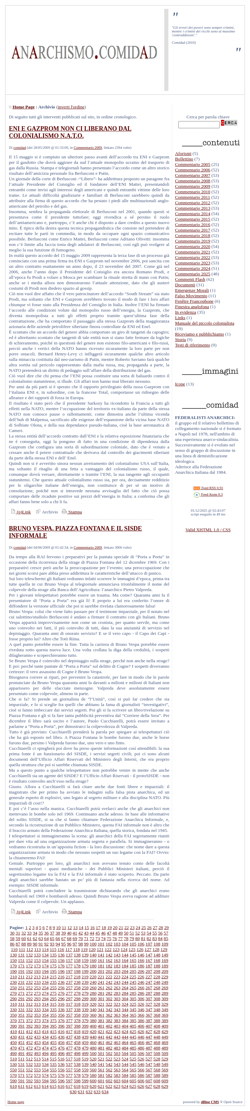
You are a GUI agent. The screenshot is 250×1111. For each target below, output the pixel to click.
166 (141, 960)
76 (114, 938)
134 (45, 954)
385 (132, 1020)
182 (109, 965)
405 (132, 1026)
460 (93, 1042)
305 (132, 998)
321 (101, 1004)
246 (141, 982)
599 (85, 1080)
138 (77, 954)
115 (53, 949)
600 (93, 1080)
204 (125, 971)
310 (13, 1004)
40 (69, 933)
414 (45, 1031)
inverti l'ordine (71, 106)
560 (93, 1069)
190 (13, 971)
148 (156, 954)
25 (143, 927)
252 (29, 987)
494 (45, 1053)
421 (101, 1031)
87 (18, 943)
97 (75, 943)
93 (52, 943)
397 (69, 1026)
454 (45, 1042)
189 (165, 965)
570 (13, 1075)
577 (69, 1075)
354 (45, 1015)
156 (61, 960)
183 (117, 965)
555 (53, 1069)
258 (77, 987)
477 (69, 1047)
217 (69, 976)
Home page (16, 1102)
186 (141, 965)
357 (69, 1015)
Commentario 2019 (192, 241)
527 (148, 1058)
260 (93, 987)
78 (126, 938)
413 (37, 1031)
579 (85, 1075)
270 (13, 993)
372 (29, 1020)
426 (140, 1031)
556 (61, 1069)
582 (109, 1075)
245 (132, 982)
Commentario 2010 (192, 191)
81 (143, 938)
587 (148, 1075)
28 (160, 927)
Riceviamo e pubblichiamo (199, 334)
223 (116, 976)
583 (117, 1075)
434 (45, 1037)
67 (63, 938)
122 (108, 949)
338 (77, 1009)
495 (53, 1053)
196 (61, 971)
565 (132, 1069)
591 (21, 1080)
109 (165, 943)
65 (52, 938)
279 (85, 993)
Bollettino (184, 158)
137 (69, 954)
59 (18, 938)
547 (148, 1064)
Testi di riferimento (192, 345)
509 (165, 1053)
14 (81, 927)
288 (156, 993)
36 (46, 933)
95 (63, 943)
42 (80, 933)
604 (125, 1080)
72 (92, 938)
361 (101, 1015)
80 (137, 938)
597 (69, 1080)
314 (45, 1004)
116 (60, 949)
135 (53, 954)
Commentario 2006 (192, 169)
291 (21, 998)
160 (93, 960)
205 (132, 971)
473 (37, 1047)
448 (156, 1037)
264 (125, 987)
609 (165, 1080)
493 (37, 1053)
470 (13, 1047)
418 (77, 1031)
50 (126, 933)
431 (21, 1037)
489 (165, 1047)
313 (37, 1004)
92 (46, 943)
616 (61, 1086)
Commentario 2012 (192, 202)
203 (117, 971)
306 (141, 998)
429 (164, 1031)
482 (109, 1047)
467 (148, 1042)
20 (115, 927)
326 (140, 1004)
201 (101, 971)
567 (148, 1069)
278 (77, 993)
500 (93, 1053)
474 (45, 1047)
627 (148, 1086)
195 (53, 971)
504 (125, 1053)
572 (29, 1075)
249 (165, 982)
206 (141, 971)
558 (77, 1069)
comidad (19, 147)
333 (37, 1009)
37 (52, 933)
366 (141, 1015)
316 (61, 1004)
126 (140, 949)
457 (69, 1042)
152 (29, 960)
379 (85, 1020)
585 (132, 1075)
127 (147, 949)
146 (141, 954)
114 (45, 949)
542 (109, 1064)
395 (53, 1026)
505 (132, 1053)
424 (125, 1031)
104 (125, 943)
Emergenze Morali (192, 290)
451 (21, 1042)
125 (132, 949)
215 (53, 976)
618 (77, 1086)
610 (13, 1086)
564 (125, 1069)
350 (13, 1015)
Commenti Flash (190, 279)
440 (93, 1037)
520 (92, 1058)
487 (148, 1047)
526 (140, 1058)
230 (13, 982)
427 (148, 1031)
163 (117, 960)
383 (117, 1020)
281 (101, 993)
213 (37, 976)
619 (85, 1086)
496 (61, 1053)
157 (69, 960)
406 (141, 1026)
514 (45, 1058)
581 (101, 1075)
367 (148, 1015)
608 (156, 1080)
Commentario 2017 (192, 230)
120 (92, 949)
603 (117, 1080)
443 (117, 1037)
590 (13, 1080)
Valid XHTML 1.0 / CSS (208, 529)
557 (69, 1069)
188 (156, 965)
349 (165, 1009)
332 (29, 1009)
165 (132, 960)
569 (165, 1069)
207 (148, 971)
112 (29, 949)
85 (166, 938)
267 (148, 987)
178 (77, 965)
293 (37, 998)
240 (93, 982)
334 (45, 1009)
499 (85, 1053)
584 (125, 1075)
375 (53, 1020)
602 (109, 1080)
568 (156, 1069)
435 (53, 1037)
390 (13, 1026)
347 (148, 1009)
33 (29, 933)
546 (141, 1064)
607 (148, 1080)
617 (69, 1086)
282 (109, 993)
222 (109, 976)
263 (117, 987)
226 (140, 976)
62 (35, 938)
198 (77, 971)
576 (61, 1075)
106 (141, 943)
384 (125, 1020)
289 (165, 993)
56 (160, 933)
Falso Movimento (191, 295)
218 (77, 976)
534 (45, 1064)
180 (93, 965)
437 (69, 1037)
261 (101, 987)
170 (13, 965)
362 (109, 1015)
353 (37, 1015)
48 (114, 933)
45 (97, 933)
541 (101, 1064)
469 (165, 1042)
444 (125, 1037)
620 (92, 1086)
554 (45, 1069)
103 (117, 943)
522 (109, 1058)
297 (69, 998)
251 (21, 987)
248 (156, 982)
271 (21, 993)
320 (92, 1004)
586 (141, 1075)
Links (180, 317)
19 (109, 927)
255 (53, 987)
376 (61, 1020)
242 (109, 982)
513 (37, 1058)
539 (85, 1064)
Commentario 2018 (192, 235)
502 (109, 1053)
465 (132, 1042)
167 (148, 960)
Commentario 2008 (192, 180)
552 (29, 1069)
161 (101, 960)
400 (93, 1026)
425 (132, 1031)
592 (29, 1080)
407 (148, 1026)
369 (165, 1015)
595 (53, 1080)
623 (116, 1086)
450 (13, 1042)
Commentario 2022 (192, 257)
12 (69, 927)
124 (124, 949)
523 (116, 1058)
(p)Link (20, 511)
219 (85, 976)
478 (77, 1047)
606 (141, 1080)
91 (41, 943)
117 (68, 949)
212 (29, 976)
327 (148, 1004)
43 (86, 933)
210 (13, 976)
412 (29, 1031)
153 (37, 960)
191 (21, 971)
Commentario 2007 (192, 175)
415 (53, 1031)
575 (53, 1075)
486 (141, 1047)
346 (141, 1009)
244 (125, 982)
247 (148, 982)
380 (93, 1020)
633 (97, 1091)
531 (21, 1064)
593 (37, 1080)
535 (53, 1064)
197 (69, 971)
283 (117, 993)
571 (21, 1075)
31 (18, 933)
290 (13, 998)
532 (29, 1064)
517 (69, 1058)
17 (98, 927)
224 (125, 976)
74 (103, 938)
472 (29, 1047)
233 (37, 982)
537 (69, 1064)
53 (143, 933)
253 (37, 987)
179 (85, 965)
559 (85, 1069)
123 (116, 949)
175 (53, 965)
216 (61, 976)
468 (156, 1042)
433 (37, 1037)
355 (53, 1015)
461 (101, 1042)
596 (61, 1080)
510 (13, 1058)
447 (148, 1037)
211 (21, 976)
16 (92, 927)
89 (29, 943)
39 (63, 933)
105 (132, 943)
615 (53, 1086)
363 (117, 1015)
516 (61, 1058)
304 (125, 998)
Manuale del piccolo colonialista (204, 323)
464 (125, 1042)
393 (37, 1026)
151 (21, 960)
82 (149, 938)
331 (21, 1009)
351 (21, 1015)
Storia (180, 339)
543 (117, 1064)
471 (21, 1047)
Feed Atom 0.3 (208, 494)
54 (149, 933)
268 (156, 987)
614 (45, 1086)
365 (132, 1015)
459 (85, 1042)
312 (29, 1004)
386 (141, 1020)
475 (53, 1047)
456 (61, 1042)
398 (77, 1026)
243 (117, 982)
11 (64, 927)
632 (89, 1091)
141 (101, 954)
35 (41, 933)
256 (61, 987)
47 (109, 933)
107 (148, 943)
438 (77, 1037)
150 (13, 960)
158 (77, 960)
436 (61, 1037)
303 (117, 998)
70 (80, 938)
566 (141, 1069)
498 (77, 1053)
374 (45, 1020)
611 (21, 1086)
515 (53, 1058)
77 (120, 938)
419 (85, 1031)
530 (13, 1064)
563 (117, 1069)
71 (86, 938)
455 (53, 1042)
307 (148, 998)
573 (37, 1075)
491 (21, 1053)
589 (165, 1075)
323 (116, 1004)
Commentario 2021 (192, 251)
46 (103, 933)
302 (109, 998)
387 (148, 1020)
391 (21, 1026)
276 (61, 993)
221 (101, 976)
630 (73, 1091)
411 (21, 1031)
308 (156, 998)
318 (77, 1004)
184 (125, 965)
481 (101, 1047)
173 (37, 965)
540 (93, 1064)
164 (125, 960)
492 (29, 1053)
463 (117, 1042)
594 (45, 1080)
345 (132, 1009)
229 (164, 976)
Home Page (24, 106)
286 (141, 993)
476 (61, 1047)
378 (77, 1020)
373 (37, 1020)
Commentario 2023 (192, 262)
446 (141, 1037)
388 (156, 1020)
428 (156, 1031)
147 (148, 954)
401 (101, 1026)
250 (13, 987)
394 (45, 1026)
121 (100, 949)
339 (85, 1009)
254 (45, 987)
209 (165, 971)
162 (109, 960)
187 (148, 965)
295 (53, 998)
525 (132, 1058)
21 (121, 927)
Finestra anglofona (192, 306)
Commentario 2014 (192, 213)
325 (132, 1004)
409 (165, 1026)
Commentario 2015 (192, 219)
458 (77, 1042)
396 (61, 1026)
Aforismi (183, 153)
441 (101, 1037)
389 (165, 1020)
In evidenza (185, 312)
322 (109, 1004)
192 (29, 971)
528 (156, 1058)
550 (13, 1069)
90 (35, 943)
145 (132, 954)
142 (109, 954)
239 (85, 982)
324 (125, 1004)
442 (109, 1037)
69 (75, 938)
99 (86, 943)
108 (156, 943)
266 (141, 987)
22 (126, 927)
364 (125, 1015)
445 (132, 1037)
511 (21, 1058)
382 (109, 1020)
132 (29, 954)
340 (93, 1009)
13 (75, 927)
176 (61, 965)
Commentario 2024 (192, 268)
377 (69, 1020)
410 (13, 1031)
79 (131, 938)
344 (125, 1009)
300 (93, 998)
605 (132, 1080)
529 (164, 1058)
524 (125, 1058)
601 (101, 1080)
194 (45, 971)
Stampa (71, 511)
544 (125, 1064)
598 (77, 1080)
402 (109, 1026)
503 (117, 1053)
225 (132, 976)
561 (101, 1069)
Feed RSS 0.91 (208, 488)
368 (156, 1015)
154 (45, 960)
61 (29, 938)
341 (101, 1009)
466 (141, 1042)
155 (53, 960)
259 (85, 987)
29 (166, 927)
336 (61, 1009)
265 (132, 987)
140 (93, 954)
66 (58, 938)
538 (77, 1064)
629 (164, 1086)
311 (21, 1004)
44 (92, 933)
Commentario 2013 (192, 208)
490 (13, 1053)
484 (125, 1047)
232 (29, 982)
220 (92, 976)
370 (13, 1020)
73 (97, 938)
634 (105, 1091)
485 (132, 1047)
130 (13, 954)
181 (101, 965)
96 (69, 943)
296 (61, 998)
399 (85, 1026)
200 (93, 971)
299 (85, 998)
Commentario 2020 (192, 246)
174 (45, 965)
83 (154, 938)
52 (137, 933)
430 (13, 1037)
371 (21, 1020)
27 (155, 927)
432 (29, 1037)
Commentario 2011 (192, 197)
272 (29, 993)
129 (164, 949)
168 (156, 960)
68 (69, 938)
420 (92, 1031)
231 (21, 982)
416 (61, 1031)
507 (148, 1053)
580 (93, 1075)
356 (61, 1015)
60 (24, 938)
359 (85, 1015)
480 (93, 1047)
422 (109, 1031)
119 (84, 949)
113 (37, 949)
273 (37, 993)
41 (75, 933)
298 (77, 998)
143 (117, 954)
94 (58, 943)
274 (45, 993)
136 (61, 954)
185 (132, 965)
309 (165, 998)
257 (69, 987)
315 (53, 1004)
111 (22, 949)
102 (109, 943)
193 (37, 971)
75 (109, 938)
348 (156, 1009)
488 (156, 1047)
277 (69, 993)
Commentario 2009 (88, 147)
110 (14, 949)
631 (81, 1091)
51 (131, 933)
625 (132, 1086)
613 (37, 1086)
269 (165, 987)
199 (85, 971)
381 (101, 1020)
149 (165, 954)
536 (61, 1064)
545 (132, 1064)
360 (93, 1015)
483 (117, 1047)
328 (156, 1004)
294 (45, 998)
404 (125, 1026)
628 (156, 1086)
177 (69, 965)
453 (37, 1042)
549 (165, 1064)
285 (132, 993)
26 (149, 927)
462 (109, 1042)
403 (117, 1026)
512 (29, 1058)
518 (77, 1058)
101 (101, 943)
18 (103, 927)
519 (85, 1058)
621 (101, 1086)
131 (21, 954)
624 (125, 1086)
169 (165, 960)
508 (156, 1053)
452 (29, 1042)
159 (85, 960)
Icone (180, 384)
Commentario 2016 (192, 224)
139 (85, 954)
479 (85, 1047)
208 (156, 971)
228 (156, 976)
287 (148, 993)
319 (85, 1004)
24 (138, 927)
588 (156, 1075)
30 (12, 933)
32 (24, 933)
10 (58, 927)
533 (37, 1064)
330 (13, 1009)
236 (61, 982)
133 (37, 954)
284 (125, 993)
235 (53, 982)
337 (69, 1009)
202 (109, 971)
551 (21, 1069)
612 (29, 1086)
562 (109, 1069)
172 (29, 965)
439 (85, 1037)
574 (45, 1075)
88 (24, 943)
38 (58, 933)
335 (53, 1009)
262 (109, 987)
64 (46, 938)
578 (77, 1075)
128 (156, 949)
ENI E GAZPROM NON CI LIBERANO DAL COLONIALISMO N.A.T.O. (70, 132)
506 (141, 1053)
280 (93, 993)
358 (77, 1015)
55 (154, 933)
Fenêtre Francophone (194, 301)
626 (140, 1086)
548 (156, 1064)
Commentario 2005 (192, 164)
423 (116, 1031)
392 (29, 1026)
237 (69, 982)
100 (93, 943)
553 (37, 1069)
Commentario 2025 (192, 273)
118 (76, 949)
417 (69, 1031)
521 (101, 1058)
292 (29, 998)
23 (132, 927)
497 (69, 1053)
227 (148, 976)
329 (164, 1004)
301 (101, 998)
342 (109, 1009)
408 (156, 1026)
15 (86, 927)
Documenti (185, 284)
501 (101, 1053)
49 (120, 933)
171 (21, 965)
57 (166, 933)
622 (109, 1086)
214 (45, 976)
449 (165, 1037)
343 (117, 1009)
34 (35, 933)
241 (101, 982)
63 (41, 938)
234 (45, 982)
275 (53, 993)
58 (12, 938)
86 (12, 943)
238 (77, 982)
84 (160, 938)
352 (29, 1015)
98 (80, 943)
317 (69, 1004)
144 (125, 954)
